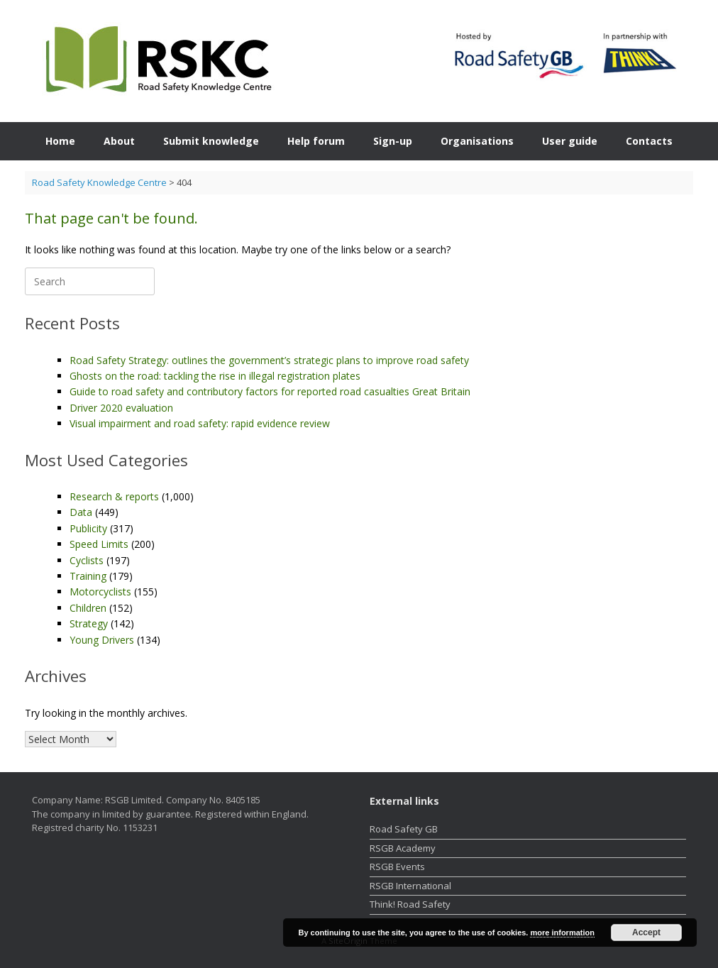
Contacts (649, 141)
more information (562, 932)
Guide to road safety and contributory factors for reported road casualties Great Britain (270, 391)
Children (88, 608)
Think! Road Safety (410, 904)
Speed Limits (99, 544)
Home (60, 141)
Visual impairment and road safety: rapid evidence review (200, 423)
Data (81, 512)
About (119, 141)
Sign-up (392, 141)
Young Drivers (102, 640)
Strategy (89, 623)
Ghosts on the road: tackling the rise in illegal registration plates (215, 376)
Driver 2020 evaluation (121, 407)
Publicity (88, 528)
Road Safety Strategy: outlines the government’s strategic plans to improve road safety (269, 360)
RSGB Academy (403, 848)
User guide (569, 141)
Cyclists (87, 560)
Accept (646, 932)
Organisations (477, 141)
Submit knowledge (211, 141)
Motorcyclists (100, 591)
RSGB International (410, 885)
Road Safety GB (404, 829)
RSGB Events (397, 866)
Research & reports (114, 496)
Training (88, 576)
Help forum (316, 141)
